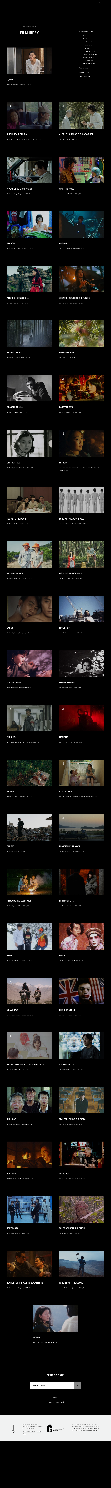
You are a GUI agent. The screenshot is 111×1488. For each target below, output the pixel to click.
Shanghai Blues (67, 1045)
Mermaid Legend (68, 706)
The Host (12, 1158)
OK (77, 1432)
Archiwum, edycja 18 (29, 26)
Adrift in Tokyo (67, 194)
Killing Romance (16, 593)
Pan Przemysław (29, 1475)
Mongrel (12, 762)
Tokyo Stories (87, 48)
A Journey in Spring (18, 138)
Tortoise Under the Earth (73, 1271)
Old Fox (11, 875)
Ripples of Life (67, 932)
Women (37, 1384)
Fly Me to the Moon (17, 536)
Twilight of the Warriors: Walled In (27, 1327)
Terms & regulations (29, 1478)
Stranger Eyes (67, 1101)
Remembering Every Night (21, 932)
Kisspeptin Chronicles (71, 593)
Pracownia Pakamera (36, 1473)
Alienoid (63, 251)
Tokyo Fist (12, 1214)
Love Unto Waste (16, 706)
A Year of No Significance (21, 194)
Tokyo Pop (64, 1214)
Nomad (11, 819)
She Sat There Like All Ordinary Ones (27, 1101)
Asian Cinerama (88, 45)
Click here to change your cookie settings (85, 1477)
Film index (86, 39)
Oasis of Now (66, 819)
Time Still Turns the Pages (74, 1158)
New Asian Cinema (89, 42)
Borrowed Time (67, 364)
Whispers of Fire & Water (73, 1327)
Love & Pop (65, 649)
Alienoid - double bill (19, 307)
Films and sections (86, 31)
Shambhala (13, 1045)
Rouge (62, 988)
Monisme (64, 762)
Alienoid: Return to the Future (76, 307)
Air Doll (11, 251)
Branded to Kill (16, 420)
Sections (85, 36)
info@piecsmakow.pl (55, 1449)
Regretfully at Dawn (70, 875)
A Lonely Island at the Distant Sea (78, 138)
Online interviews (85, 76)
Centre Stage (14, 478)
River (10, 988)
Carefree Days (67, 420)
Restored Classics (89, 57)
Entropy (63, 478)
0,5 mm (10, 81)
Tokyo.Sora (13, 1271)
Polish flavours (88, 60)
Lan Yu (10, 649)
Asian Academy (84, 68)
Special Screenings (89, 63)
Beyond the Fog (15, 364)
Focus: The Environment (90, 54)
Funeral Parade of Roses (73, 536)
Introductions (84, 72)
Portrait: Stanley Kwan (90, 51)
